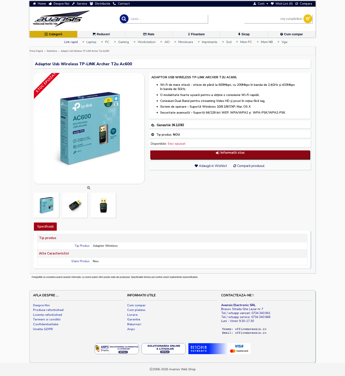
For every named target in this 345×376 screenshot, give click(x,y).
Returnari (134, 324)
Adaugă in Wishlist (213, 166)
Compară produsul (250, 166)
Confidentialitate (45, 324)
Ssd (228, 42)
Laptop (91, 42)
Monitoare (185, 42)
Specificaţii (45, 226)
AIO (167, 42)
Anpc (131, 329)
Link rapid (71, 42)
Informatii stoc (230, 152)
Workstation (147, 42)
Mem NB (267, 42)
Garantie (133, 319)
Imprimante (209, 42)
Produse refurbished (48, 310)
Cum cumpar (136, 305)
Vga (284, 42)
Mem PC (246, 42)
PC (107, 42)
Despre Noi (41, 305)
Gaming (123, 42)
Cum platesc (136, 310)
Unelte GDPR (43, 329)
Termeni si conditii (47, 319)
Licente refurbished (47, 315)
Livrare (132, 315)
